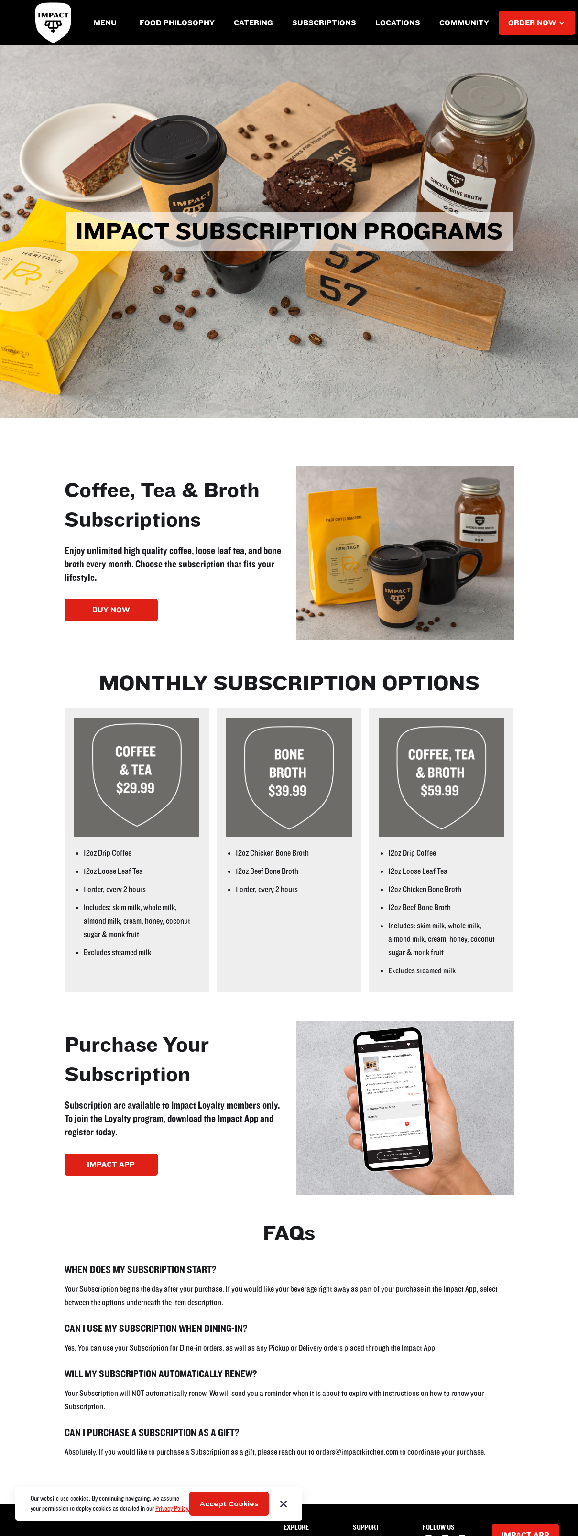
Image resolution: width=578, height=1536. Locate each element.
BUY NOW (111, 610)
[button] (105, 23)
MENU (105, 23)
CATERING (253, 23)
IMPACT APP (111, 1164)
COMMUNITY (464, 23)
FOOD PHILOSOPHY (177, 23)
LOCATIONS (397, 23)
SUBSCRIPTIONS (324, 23)
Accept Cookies (229, 1504)
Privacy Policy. (172, 1509)
